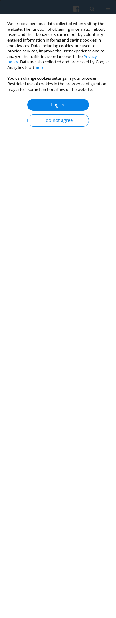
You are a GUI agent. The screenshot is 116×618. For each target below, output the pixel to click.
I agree (58, 104)
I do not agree (58, 120)
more (39, 67)
